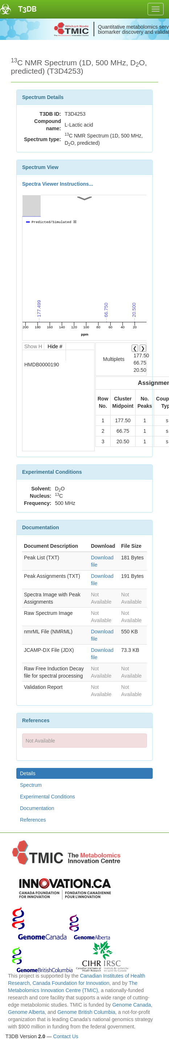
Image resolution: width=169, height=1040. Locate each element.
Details (28, 773)
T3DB (27, 9)
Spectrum (31, 785)
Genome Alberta (26, 1012)
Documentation (37, 808)
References (33, 820)
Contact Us (65, 1036)
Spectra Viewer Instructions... (57, 184)
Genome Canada (131, 1005)
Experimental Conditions (47, 796)
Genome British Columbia (86, 1012)
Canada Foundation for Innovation (71, 983)
